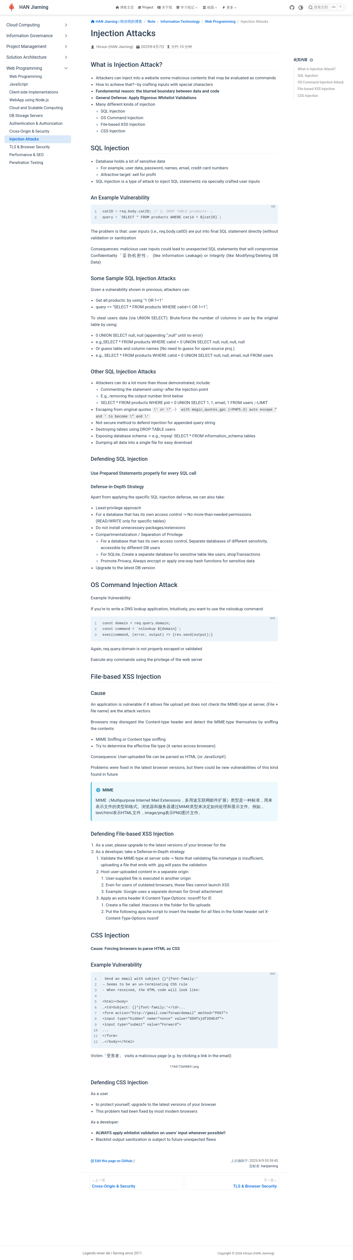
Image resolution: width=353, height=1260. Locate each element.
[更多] (230, 7)
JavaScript (18, 84)
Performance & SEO (26, 154)
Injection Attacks (24, 139)
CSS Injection (308, 96)
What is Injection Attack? (317, 69)
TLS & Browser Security (29, 147)
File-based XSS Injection (316, 89)
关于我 (164, 7)
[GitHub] (292, 8)
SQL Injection (308, 76)
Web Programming (25, 76)
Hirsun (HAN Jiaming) (114, 47)
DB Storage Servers (26, 115)
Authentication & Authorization (36, 123)
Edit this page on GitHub (113, 1161)
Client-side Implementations (33, 92)
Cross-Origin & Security (29, 131)
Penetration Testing (26, 162)
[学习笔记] (187, 7)
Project (145, 7)
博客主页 (124, 7)
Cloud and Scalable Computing (36, 107)
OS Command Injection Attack (321, 82)
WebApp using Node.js (29, 100)
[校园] (210, 7)
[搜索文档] (326, 7)
